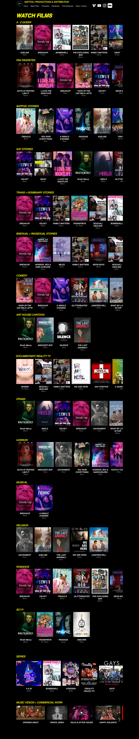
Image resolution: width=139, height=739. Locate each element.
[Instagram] (104, 5)
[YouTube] (99, 5)
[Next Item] (119, 44)
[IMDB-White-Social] (110, 5)
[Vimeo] (94, 5)
